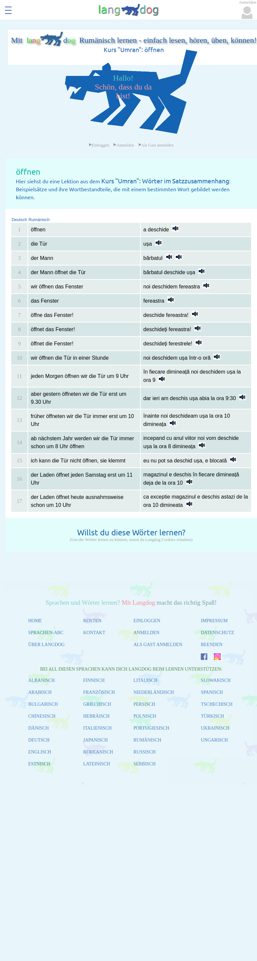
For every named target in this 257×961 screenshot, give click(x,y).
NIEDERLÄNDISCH (153, 692)
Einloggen (99, 145)
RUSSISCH (144, 752)
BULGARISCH (43, 704)
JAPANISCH (95, 740)
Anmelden (123, 145)
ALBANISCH (41, 680)
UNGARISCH (214, 740)
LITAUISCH (145, 680)
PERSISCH (144, 704)
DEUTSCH (39, 740)
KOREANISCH (98, 752)
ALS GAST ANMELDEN (157, 644)
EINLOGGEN (146, 620)
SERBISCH (144, 763)
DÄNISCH (38, 728)
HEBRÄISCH (96, 716)
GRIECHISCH (97, 704)
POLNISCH (144, 716)
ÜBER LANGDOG (46, 644)
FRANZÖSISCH (99, 692)
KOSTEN (92, 620)
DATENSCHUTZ (217, 632)
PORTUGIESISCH (151, 728)
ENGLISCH (39, 752)
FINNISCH (94, 680)
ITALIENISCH (97, 728)
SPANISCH (212, 692)
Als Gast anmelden (156, 145)
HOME (35, 620)
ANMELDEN (146, 632)
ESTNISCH (39, 763)
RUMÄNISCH (147, 740)
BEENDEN (211, 644)
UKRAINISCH (215, 728)
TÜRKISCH (212, 716)
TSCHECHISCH (216, 704)
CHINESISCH (41, 716)
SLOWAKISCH (216, 680)
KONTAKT (94, 632)
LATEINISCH (96, 763)
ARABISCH (40, 692)
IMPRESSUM (214, 620)
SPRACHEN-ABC (46, 632)
